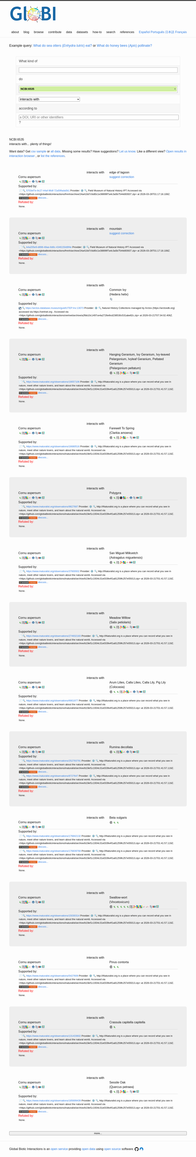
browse (39, 32)
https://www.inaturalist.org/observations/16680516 (53, 446)
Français (181, 32)
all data (55, 151)
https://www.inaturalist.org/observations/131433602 (54, 1035)
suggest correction (121, 177)
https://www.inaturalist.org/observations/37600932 (53, 571)
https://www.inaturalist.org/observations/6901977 (52, 700)
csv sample (38, 151)
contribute (54, 32)
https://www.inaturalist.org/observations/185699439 (54, 1100)
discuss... (43, 197)
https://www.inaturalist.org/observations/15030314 (53, 915)
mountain (115, 228)
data (69, 32)
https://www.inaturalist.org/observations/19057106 (53, 381)
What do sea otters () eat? (62, 45)
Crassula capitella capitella (127, 1022)
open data (88, 1149)
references (127, 32)
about (15, 32)
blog (26, 32)
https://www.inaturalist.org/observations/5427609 (52, 975)
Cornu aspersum (29, 177)
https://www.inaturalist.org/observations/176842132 (54, 836)
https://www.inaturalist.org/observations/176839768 (54, 851)
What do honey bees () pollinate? (124, 45)
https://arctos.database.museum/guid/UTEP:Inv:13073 (54, 308)
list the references (53, 156)
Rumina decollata (121, 747)
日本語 (169, 32)
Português (157, 32)
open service (59, 1149)
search (110, 32)
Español (144, 32)
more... (98, 1133)
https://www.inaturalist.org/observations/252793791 (54, 760)
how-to (97, 32)
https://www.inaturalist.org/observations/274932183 (54, 635)
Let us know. (127, 151)
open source (112, 1149)
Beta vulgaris (118, 817)
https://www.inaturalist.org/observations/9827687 (52, 506)
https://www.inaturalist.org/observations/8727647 (52, 775)
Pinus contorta (119, 962)
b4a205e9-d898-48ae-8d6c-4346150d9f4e (49, 247)
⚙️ (82, 190)
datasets (82, 32)
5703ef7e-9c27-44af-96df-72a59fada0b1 (48, 190)
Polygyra (115, 493)
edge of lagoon (119, 172)
